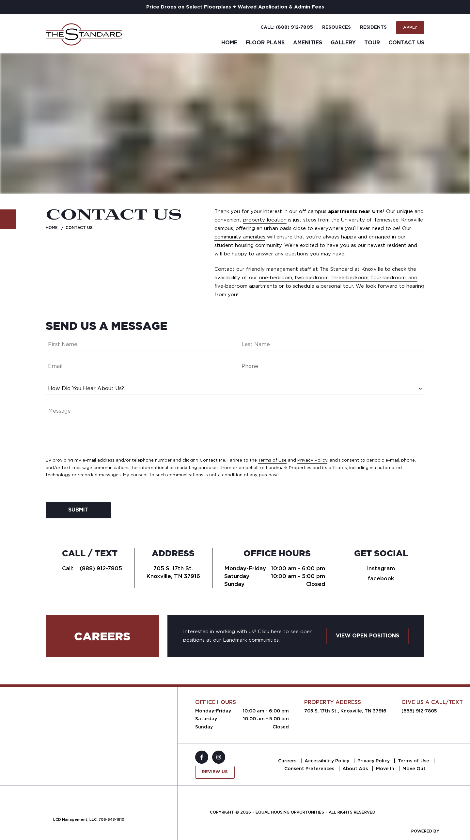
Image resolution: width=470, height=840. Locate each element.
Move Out (414, 768)
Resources (336, 27)
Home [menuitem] (229, 42)
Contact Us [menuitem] (406, 42)
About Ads (355, 768)
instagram (381, 568)
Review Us (215, 772)
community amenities (239, 237)
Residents (373, 27)
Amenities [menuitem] (307, 42)
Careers (288, 760)
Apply (410, 27)
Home (52, 227)
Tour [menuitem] (372, 42)
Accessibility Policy (328, 760)
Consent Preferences (310, 768)
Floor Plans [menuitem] (265, 42)
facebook (381, 578)
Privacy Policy (312, 460)
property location (265, 220)
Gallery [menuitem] (343, 42)
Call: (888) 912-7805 (286, 27)
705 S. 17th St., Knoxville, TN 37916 (345, 710)
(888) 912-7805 (101, 568)
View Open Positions (367, 635)
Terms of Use (272, 460)
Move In (386, 768)
